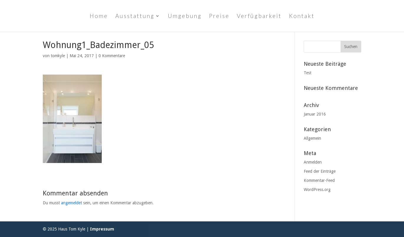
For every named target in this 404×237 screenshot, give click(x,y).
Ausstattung (135, 16)
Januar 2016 (315, 114)
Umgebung (185, 16)
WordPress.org (317, 189)
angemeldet (71, 202)
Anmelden (313, 162)
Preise (219, 16)
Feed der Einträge (320, 171)
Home (99, 16)
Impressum (102, 229)
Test (307, 72)
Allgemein (312, 138)
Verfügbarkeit (259, 16)
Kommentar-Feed (319, 180)
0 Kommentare (111, 55)
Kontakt (302, 16)
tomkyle (58, 55)
